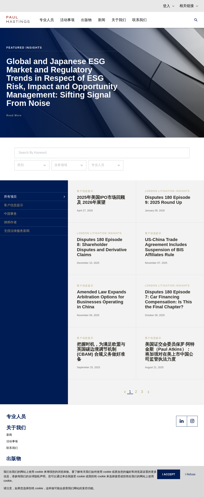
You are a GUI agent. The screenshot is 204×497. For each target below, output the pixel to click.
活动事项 (12, 441)
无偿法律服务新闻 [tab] (16, 230)
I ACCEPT (168, 474)
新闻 (9, 434)
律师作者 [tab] (10, 222)
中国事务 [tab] (10, 213)
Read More (14, 115)
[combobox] (19, 152)
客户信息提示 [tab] (13, 205)
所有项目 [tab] (10, 196)
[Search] (195, 20)
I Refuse (190, 474)
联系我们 (12, 447)
